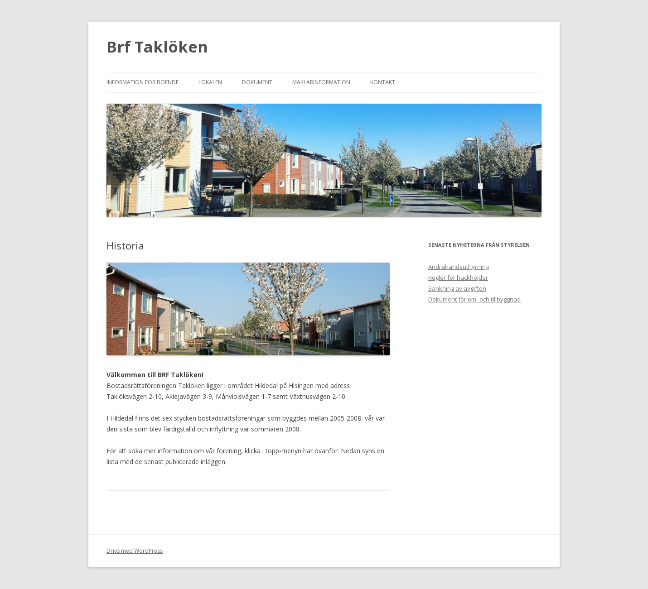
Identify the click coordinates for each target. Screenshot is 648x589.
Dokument (257, 82)
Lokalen (210, 82)
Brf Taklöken (157, 46)
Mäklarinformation (321, 82)
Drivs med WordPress (134, 551)
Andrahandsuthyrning (458, 267)
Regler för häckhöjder (458, 277)
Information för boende (142, 82)
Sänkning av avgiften (457, 288)
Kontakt (382, 82)
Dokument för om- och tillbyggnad (474, 299)
